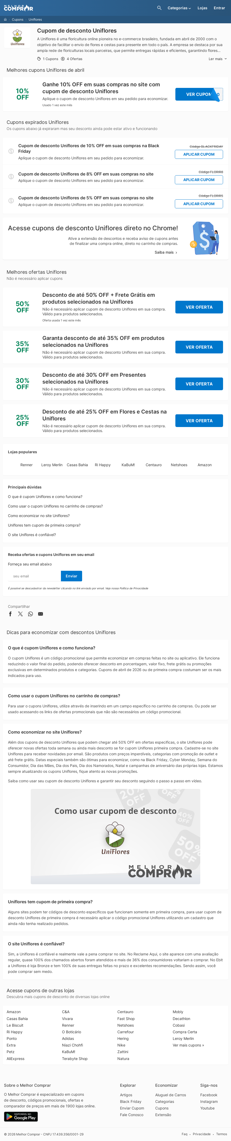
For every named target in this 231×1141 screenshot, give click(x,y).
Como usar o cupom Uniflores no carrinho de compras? (55, 506)
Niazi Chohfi (72, 1045)
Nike (121, 1045)
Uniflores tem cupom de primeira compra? (44, 525)
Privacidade (202, 1134)
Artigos (126, 1095)
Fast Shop (126, 1018)
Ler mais (218, 59)
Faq (184, 1134)
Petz (11, 1051)
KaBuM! (128, 464)
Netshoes (179, 464)
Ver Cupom (204, 94)
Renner (26, 464)
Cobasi (179, 1025)
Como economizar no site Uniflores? (39, 515)
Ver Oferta (199, 307)
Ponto (12, 1038)
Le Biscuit (15, 1025)
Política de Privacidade (133, 588)
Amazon (205, 464)
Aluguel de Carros (170, 1095)
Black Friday (130, 1101)
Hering (123, 1038)
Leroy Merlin (52, 464)
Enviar (71, 576)
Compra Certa (185, 1032)
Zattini (122, 1051)
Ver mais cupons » (188, 1045)
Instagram (209, 1101)
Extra (11, 1045)
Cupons (17, 19)
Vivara (67, 1018)
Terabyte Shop (75, 1058)
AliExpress (15, 1058)
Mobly (178, 1011)
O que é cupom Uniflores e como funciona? (45, 496)
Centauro (154, 464)
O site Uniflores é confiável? (32, 534)
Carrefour (125, 1032)
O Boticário (71, 1032)
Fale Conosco (131, 1114)
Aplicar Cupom (199, 154)
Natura (123, 1058)
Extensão (163, 1114)
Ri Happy (103, 464)
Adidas (68, 1038)
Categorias (164, 1101)
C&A (65, 1011)
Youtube (207, 1108)
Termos (221, 1134)
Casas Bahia (77, 464)
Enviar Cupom (132, 1108)
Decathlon (181, 1018)
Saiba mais (166, 252)
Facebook (208, 1095)
